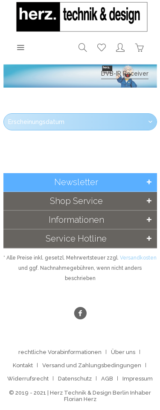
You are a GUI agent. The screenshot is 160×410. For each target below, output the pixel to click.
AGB (107, 378)
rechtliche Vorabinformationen (60, 352)
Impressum (137, 378)
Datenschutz (75, 378)
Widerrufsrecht (28, 378)
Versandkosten (138, 258)
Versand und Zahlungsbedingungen (91, 365)
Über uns (123, 352)
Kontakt (23, 365)
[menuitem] (20, 47)
